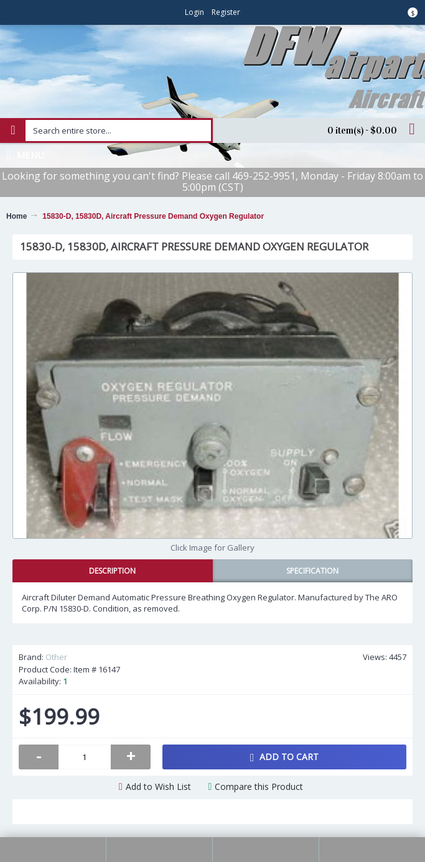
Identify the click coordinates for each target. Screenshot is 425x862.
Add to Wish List (158, 786)
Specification (312, 571)
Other (56, 657)
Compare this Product (259, 786)
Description (112, 571)
